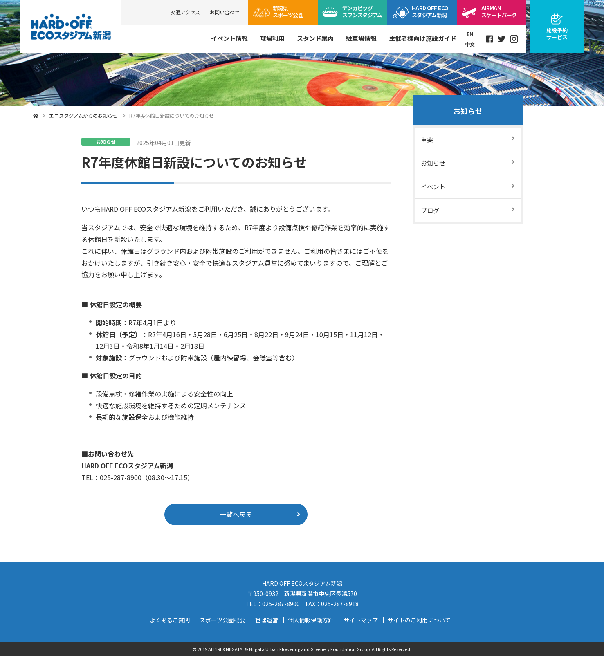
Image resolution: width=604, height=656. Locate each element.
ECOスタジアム (430, 11)
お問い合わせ (224, 12)
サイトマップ (361, 620)
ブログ (430, 210)
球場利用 (272, 38)
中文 (470, 43)
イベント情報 (229, 38)
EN (470, 33)
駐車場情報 (361, 38)
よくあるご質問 (170, 620)
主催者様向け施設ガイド (422, 38)
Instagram (514, 39)
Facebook (489, 39)
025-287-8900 (281, 604)
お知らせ (468, 110)
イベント (433, 186)
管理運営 (266, 620)
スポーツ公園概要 (222, 620)
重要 (427, 139)
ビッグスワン (362, 11)
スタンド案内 (315, 38)
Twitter (502, 39)
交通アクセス (185, 12)
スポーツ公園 (288, 11)
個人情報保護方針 (311, 620)
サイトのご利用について (419, 620)
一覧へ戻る (236, 514)
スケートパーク (498, 11)
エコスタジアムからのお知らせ (83, 115)
